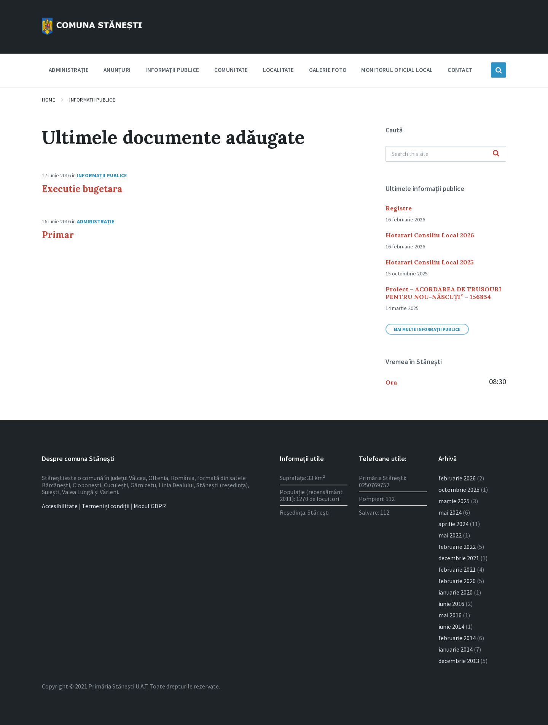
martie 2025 (454, 501)
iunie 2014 (451, 626)
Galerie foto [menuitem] (328, 69)
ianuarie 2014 (455, 649)
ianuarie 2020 (455, 592)
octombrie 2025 (459, 489)
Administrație (95, 221)
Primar (58, 235)
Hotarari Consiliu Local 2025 (430, 262)
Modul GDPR (150, 506)
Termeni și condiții (105, 506)
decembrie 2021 (458, 558)
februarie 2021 (457, 569)
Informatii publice (92, 100)
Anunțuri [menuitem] (117, 69)
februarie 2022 (457, 546)
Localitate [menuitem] (278, 69)
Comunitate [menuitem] (231, 69)
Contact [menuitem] (460, 69)
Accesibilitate (60, 506)
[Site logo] (97, 35)
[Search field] (446, 153)
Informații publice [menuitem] (172, 69)
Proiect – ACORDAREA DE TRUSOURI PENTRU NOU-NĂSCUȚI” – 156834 (444, 292)
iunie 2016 (451, 603)
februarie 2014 (457, 638)
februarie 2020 (457, 581)
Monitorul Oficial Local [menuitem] (397, 69)
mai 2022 (450, 535)
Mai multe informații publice (427, 329)
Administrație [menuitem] (69, 69)
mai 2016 (450, 615)
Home (48, 100)
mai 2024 (450, 512)
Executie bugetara (82, 189)
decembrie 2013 (458, 661)
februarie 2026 (457, 478)
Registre (399, 208)
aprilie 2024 (453, 524)
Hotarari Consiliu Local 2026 (430, 235)
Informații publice (102, 175)
